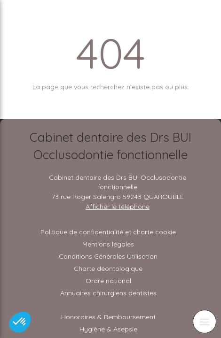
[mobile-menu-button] (204, 321)
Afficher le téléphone (118, 206)
